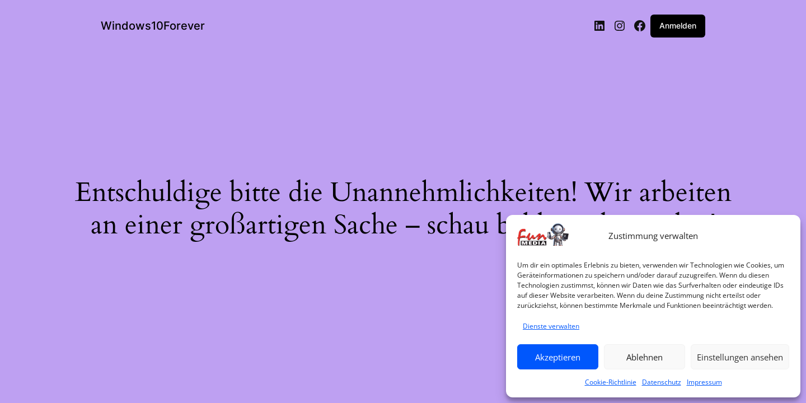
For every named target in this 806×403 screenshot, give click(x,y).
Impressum (704, 382)
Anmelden (677, 25)
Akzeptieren (557, 357)
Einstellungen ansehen (740, 357)
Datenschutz (661, 382)
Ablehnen (644, 357)
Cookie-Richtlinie (610, 382)
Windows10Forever (153, 25)
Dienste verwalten (551, 326)
